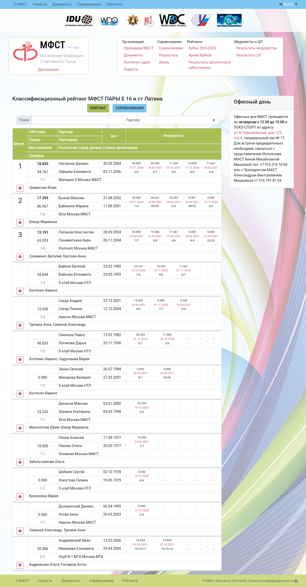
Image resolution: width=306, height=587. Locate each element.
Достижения (48, 70)
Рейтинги (114, 4)
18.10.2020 (138, 270)
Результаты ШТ (249, 55)
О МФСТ (20, 4)
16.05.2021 (155, 236)
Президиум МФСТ (139, 48)
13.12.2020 (192, 167)
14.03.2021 (155, 202)
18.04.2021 (138, 305)
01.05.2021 (140, 544)
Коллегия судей (137, 62)
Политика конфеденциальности (271, 581)
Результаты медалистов (256, 48)
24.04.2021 (155, 167)
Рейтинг (98, 108)
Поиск (24, 120)
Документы (61, 4)
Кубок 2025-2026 (202, 48)
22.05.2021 (211, 236)
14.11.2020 (136, 167)
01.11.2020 (183, 270)
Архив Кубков (200, 55)
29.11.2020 (136, 202)
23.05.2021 (167, 373)
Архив (164, 62)
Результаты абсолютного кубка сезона (210, 65)
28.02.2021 (211, 167)
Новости (40, 4)
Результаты (168, 55)
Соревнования (89, 4)
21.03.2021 (174, 167)
